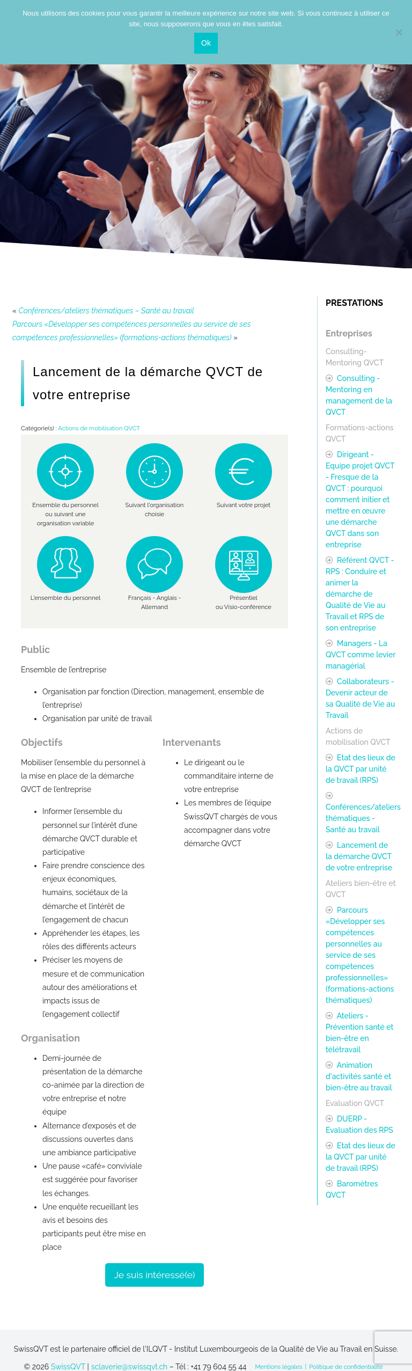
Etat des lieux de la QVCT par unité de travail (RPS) (360, 769)
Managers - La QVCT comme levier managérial (360, 654)
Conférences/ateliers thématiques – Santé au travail (106, 310)
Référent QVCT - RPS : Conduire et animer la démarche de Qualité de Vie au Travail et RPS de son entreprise (360, 594)
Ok (206, 43)
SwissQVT (68, 1366)
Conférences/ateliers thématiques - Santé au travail (363, 818)
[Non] (398, 32)
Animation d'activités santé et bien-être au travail (359, 1076)
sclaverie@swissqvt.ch (129, 1366)
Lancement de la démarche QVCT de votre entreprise (359, 856)
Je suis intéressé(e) (154, 1275)
